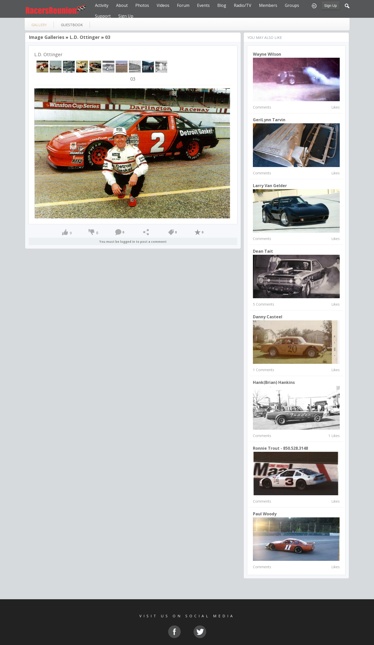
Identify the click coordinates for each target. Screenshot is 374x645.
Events (203, 5)
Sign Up (330, 6)
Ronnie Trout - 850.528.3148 (280, 448)
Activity (101, 5)
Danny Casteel (267, 317)
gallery (39, 24)
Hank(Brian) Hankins (274, 382)
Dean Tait (263, 251)
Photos (142, 5)
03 (107, 37)
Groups (292, 5)
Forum (183, 5)
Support (103, 16)
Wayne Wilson (267, 54)
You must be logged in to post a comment (133, 241)
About (122, 5)
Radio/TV (242, 5)
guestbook (72, 24)
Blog (221, 5)
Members (268, 5)
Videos (163, 5)
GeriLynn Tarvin (269, 120)
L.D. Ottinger (85, 37)
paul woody (265, 514)
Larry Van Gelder (270, 185)
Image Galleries (46, 37)
